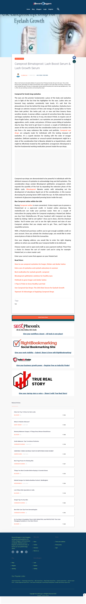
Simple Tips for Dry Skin (21, 500)
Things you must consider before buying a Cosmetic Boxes (31, 470)
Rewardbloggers (39, 593)
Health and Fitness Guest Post (62, 582)
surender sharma (19, 444)
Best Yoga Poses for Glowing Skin (23, 460)
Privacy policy (58, 544)
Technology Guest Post (27, 580)
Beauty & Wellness (19, 58)
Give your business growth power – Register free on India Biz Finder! (43, 365)
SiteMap (35, 568)
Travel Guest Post (16, 580)
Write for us (36, 551)
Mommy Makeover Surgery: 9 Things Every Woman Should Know (32, 431)
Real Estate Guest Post (49, 580)
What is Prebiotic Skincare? (22, 421)
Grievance (36, 547)
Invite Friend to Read (43, 317)
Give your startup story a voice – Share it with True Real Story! (43, 393)
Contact (35, 544)
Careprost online (26, 205)
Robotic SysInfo (45, 595)
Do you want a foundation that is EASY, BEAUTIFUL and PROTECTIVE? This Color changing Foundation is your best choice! (37, 520)
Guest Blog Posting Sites (48, 582)
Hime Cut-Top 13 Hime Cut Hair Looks (25, 412)
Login (45, 9)
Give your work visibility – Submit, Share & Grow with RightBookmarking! (43, 353)
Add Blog (14, 568)
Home (28, 9)
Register (50, 9)
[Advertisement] (43, 162)
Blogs (13, 562)
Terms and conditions (60, 541)
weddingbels (18, 483)
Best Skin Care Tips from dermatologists (25, 509)
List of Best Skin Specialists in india (24, 490)
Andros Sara (18, 454)
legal (56, 547)
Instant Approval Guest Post (22, 582)
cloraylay (24, 75)
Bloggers (38, 9)
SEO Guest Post (38, 580)
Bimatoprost (31, 189)
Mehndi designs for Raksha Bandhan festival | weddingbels (31, 480)
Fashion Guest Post (61, 580)
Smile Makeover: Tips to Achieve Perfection (26, 441)
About (35, 541)
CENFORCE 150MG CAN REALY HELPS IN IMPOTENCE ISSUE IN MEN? (34, 451)
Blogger (16, 415)
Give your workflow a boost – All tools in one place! (43, 334)
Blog (33, 9)
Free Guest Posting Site (36, 582)
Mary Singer (18, 425)
